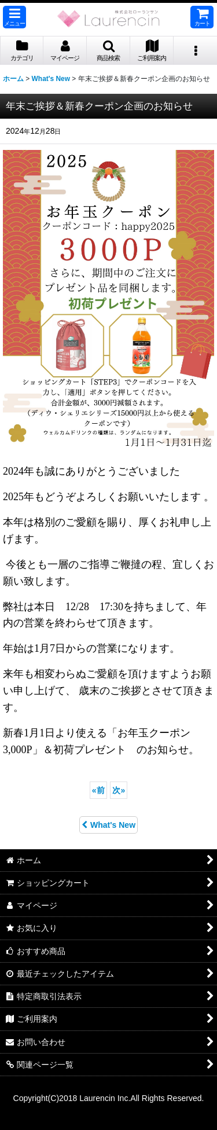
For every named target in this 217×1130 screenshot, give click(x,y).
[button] (14, 17)
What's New (108, 825)
